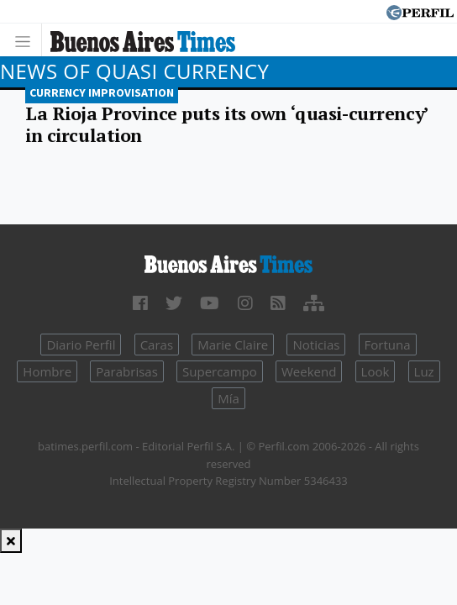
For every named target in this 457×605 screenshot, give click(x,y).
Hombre (47, 371)
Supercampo (219, 371)
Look (375, 371)
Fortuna (388, 344)
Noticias (315, 344)
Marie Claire (232, 344)
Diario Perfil (80, 344)
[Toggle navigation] (27, 39)
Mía (228, 398)
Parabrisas (127, 371)
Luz (424, 371)
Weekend (308, 371)
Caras (156, 344)
